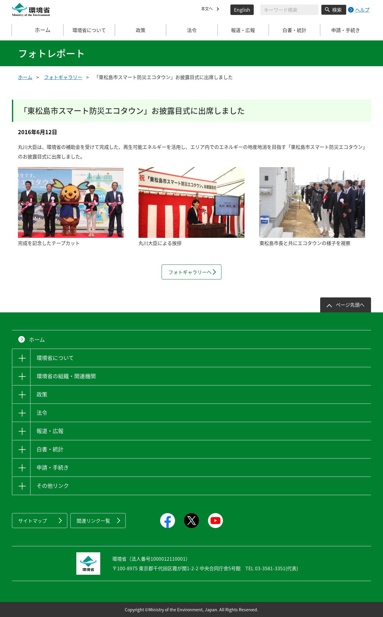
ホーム (38, 30)
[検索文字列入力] (289, 9)
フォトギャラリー (63, 77)
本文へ (208, 9)
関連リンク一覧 (93, 520)
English (242, 9)
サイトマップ (32, 520)
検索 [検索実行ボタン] (337, 9)
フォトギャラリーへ (190, 272)
